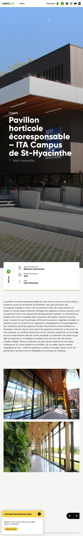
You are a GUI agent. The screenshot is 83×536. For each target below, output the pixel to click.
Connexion (52, 3)
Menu (21, 4)
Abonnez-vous (11, 529)
